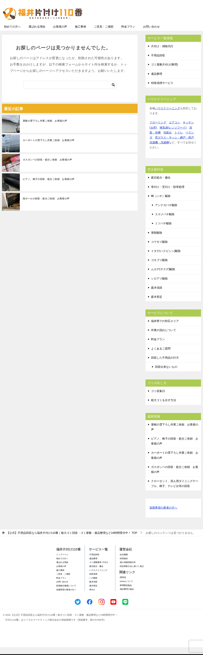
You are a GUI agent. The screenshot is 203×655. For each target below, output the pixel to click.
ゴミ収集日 (158, 398)
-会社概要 (123, 562)
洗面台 (167, 140)
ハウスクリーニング (167, 116)
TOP (72, 540)
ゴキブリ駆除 (159, 267)
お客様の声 (60, 34)
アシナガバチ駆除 (166, 212)
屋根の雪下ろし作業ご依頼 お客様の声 (45, 128)
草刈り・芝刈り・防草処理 (167, 194)
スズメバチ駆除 (164, 222)
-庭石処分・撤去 (96, 574)
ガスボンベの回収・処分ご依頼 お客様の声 (47, 167)
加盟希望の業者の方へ (163, 516)
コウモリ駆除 (159, 249)
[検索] (69, 93)
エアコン (174, 130)
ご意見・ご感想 (103, 34)
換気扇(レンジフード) (173, 135)
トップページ (62, 562)
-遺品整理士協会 (126, 597)
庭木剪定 (156, 304)
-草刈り (92, 597)
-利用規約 (123, 566)
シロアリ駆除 (159, 286)
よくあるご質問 (160, 356)
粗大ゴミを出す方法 (163, 407)
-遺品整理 (93, 566)
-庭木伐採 (93, 589)
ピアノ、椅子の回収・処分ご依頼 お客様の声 (48, 186)
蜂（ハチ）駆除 (160, 203)
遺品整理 (156, 81)
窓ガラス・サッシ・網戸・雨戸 (174, 145)
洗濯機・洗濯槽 (159, 150)
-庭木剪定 (93, 593)
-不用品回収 (94, 562)
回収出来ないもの (166, 374)
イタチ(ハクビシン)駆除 (166, 258)
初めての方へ (12, 34)
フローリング (157, 130)
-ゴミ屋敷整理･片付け (98, 570)
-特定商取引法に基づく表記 (131, 574)
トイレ (178, 140)
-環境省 (122, 585)
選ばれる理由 (37, 34)
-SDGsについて (126, 589)
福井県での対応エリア (165, 328)
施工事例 (80, 34)
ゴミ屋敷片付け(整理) (164, 72)
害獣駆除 (156, 240)
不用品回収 (158, 63)
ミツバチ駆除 (163, 231)
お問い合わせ (151, 34)
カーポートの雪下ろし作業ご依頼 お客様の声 (48, 148)
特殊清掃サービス (162, 90)
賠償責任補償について (66, 593)
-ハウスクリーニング (98, 578)
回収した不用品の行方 (165, 365)
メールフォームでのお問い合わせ (164, 23)
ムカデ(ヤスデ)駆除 (163, 277)
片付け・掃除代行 (162, 54)
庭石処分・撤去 (160, 185)
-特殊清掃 (93, 582)
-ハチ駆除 (93, 586)
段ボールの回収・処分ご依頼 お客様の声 (46, 206)
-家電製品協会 (125, 593)
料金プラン (128, 34)
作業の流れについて (163, 337)
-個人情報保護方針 (127, 570)
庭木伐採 (156, 295)
